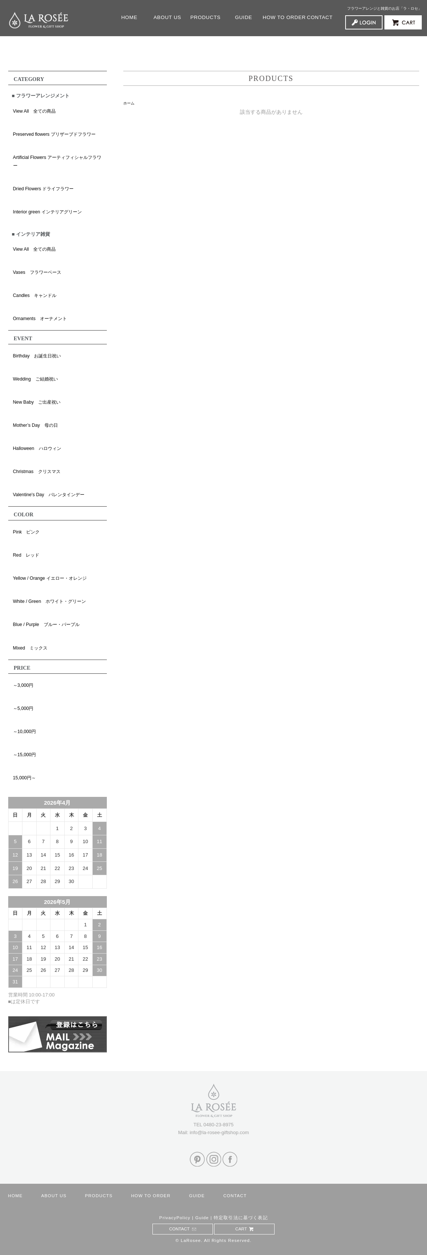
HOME (129, 17)
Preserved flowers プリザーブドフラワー (54, 134)
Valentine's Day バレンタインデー (49, 494)
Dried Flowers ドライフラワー (43, 188)
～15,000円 (24, 754)
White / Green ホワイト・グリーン (49, 601)
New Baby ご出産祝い (37, 402)
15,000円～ (24, 777)
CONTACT (320, 17)
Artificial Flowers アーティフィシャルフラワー (57, 161)
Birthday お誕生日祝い (37, 356)
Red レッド (26, 555)
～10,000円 (24, 731)
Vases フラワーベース (37, 272)
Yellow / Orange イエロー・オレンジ (50, 578)
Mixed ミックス (30, 648)
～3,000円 (23, 685)
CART (244, 1229)
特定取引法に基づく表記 (241, 1217)
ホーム (128, 103)
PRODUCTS (205, 17)
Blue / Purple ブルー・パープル (46, 624)
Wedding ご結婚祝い (35, 379)
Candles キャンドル (35, 295)
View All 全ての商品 (34, 111)
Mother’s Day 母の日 (35, 425)
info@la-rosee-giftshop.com (219, 1132)
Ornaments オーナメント (40, 318)
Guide (202, 1217)
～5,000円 (23, 708)
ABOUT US (167, 17)
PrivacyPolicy (174, 1217)
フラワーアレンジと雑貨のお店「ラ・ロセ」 (384, 8)
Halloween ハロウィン (37, 448)
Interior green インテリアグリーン (47, 212)
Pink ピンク (26, 532)
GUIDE (246, 17)
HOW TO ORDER (282, 17)
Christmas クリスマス (37, 471)
